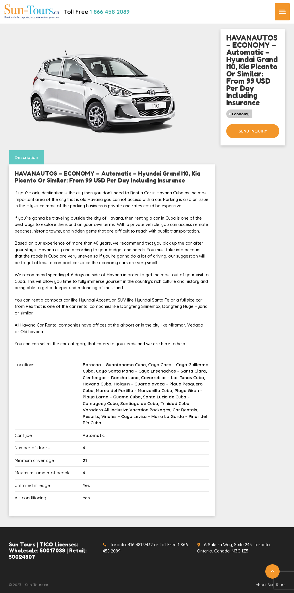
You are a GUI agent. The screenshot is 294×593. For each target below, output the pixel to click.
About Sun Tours (270, 584)
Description (26, 157)
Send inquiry (253, 131)
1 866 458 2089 (109, 11)
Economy (240, 114)
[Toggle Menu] (282, 12)
